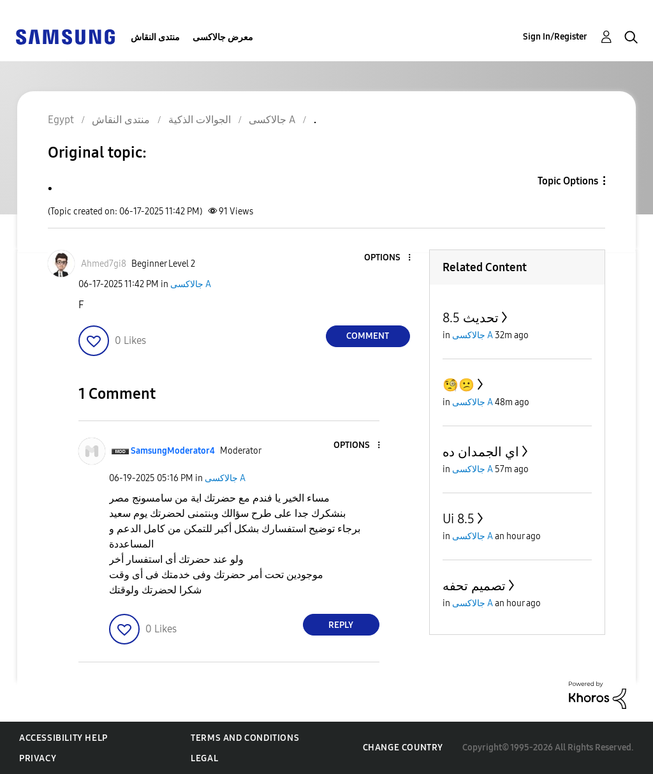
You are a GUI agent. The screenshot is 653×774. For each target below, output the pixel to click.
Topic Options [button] (568, 181)
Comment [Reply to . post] (367, 336)
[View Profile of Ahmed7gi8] (103, 263)
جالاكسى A (190, 284)
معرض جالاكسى (223, 37)
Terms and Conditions (245, 738)
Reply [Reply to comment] (340, 625)
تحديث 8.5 (471, 317)
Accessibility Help (63, 738)
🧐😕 (458, 384)
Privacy (37, 758)
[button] (387, 258)
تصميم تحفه (474, 585)
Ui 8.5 (458, 518)
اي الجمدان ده (481, 451)
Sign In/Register (555, 36)
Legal (204, 758)
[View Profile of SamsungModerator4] (173, 450)
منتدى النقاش (155, 37)
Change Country (403, 747)
